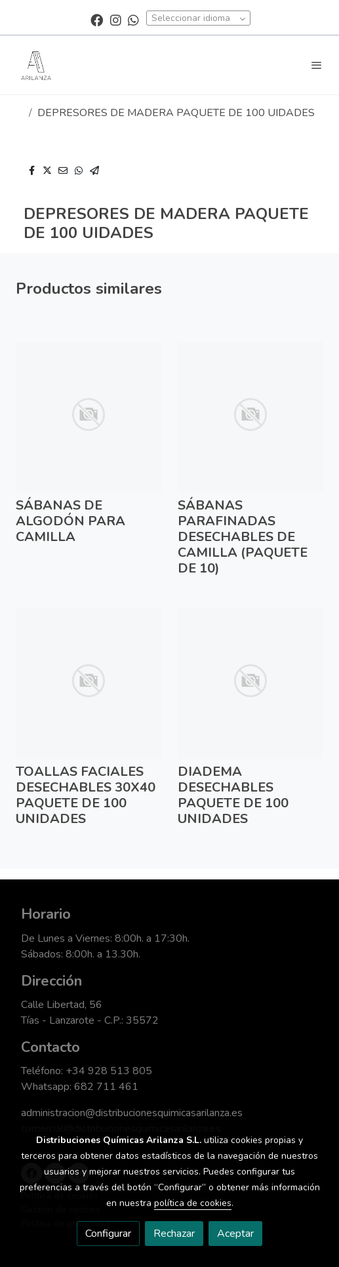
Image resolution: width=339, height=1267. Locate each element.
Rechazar (174, 1233)
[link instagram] (115, 19)
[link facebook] (96, 19)
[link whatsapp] (133, 19)
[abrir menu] (317, 65)
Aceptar (235, 1233)
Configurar (108, 1233)
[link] (36, 65)
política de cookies (192, 1203)
